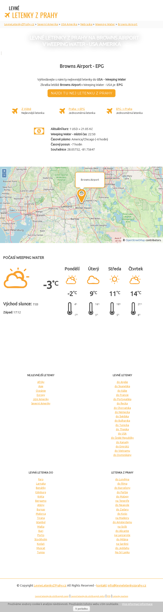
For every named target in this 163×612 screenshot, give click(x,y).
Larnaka (41, 483)
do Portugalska (122, 399)
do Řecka (122, 403)
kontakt (101, 585)
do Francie (122, 395)
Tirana (41, 518)
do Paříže (122, 492)
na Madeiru (122, 518)
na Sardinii (122, 543)
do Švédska (122, 416)
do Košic (122, 513)
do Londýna (122, 479)
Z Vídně (26, 108)
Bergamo (40, 500)
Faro (41, 479)
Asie (40, 386)
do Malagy (122, 496)
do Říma (122, 483)
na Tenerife (122, 500)
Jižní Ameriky (41, 399)
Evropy (41, 395)
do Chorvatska (122, 408)
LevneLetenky (50, 585)
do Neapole (122, 505)
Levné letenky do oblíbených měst (88, 596)
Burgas (41, 509)
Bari (40, 531)
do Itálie (122, 390)
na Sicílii (122, 526)
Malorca (41, 513)
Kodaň (41, 543)
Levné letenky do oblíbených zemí (52, 596)
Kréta (41, 496)
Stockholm (40, 539)
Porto (40, 535)
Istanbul (40, 522)
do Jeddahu (122, 548)
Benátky (41, 487)
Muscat (41, 548)
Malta (40, 526)
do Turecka (122, 425)
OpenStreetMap (135, 240)
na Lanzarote (122, 535)
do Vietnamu (122, 450)
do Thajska (122, 429)
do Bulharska (122, 420)
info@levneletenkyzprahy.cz (127, 585)
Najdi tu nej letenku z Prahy (81, 93)
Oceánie (41, 390)
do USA (122, 433)
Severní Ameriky (40, 403)
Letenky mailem (120, 596)
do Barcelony (122, 487)
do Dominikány (122, 455)
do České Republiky (122, 437)
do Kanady (122, 442)
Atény (40, 505)
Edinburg (40, 492)
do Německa (122, 412)
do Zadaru (122, 509)
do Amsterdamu (122, 522)
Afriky (40, 382)
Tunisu (41, 552)
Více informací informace (137, 604)
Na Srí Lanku (122, 552)
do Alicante (122, 531)
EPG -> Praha (124, 108)
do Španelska (122, 386)
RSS (109, 596)
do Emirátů (122, 446)
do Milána (122, 539)
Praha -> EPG (77, 108)
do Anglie (122, 382)
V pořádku (81, 608)
